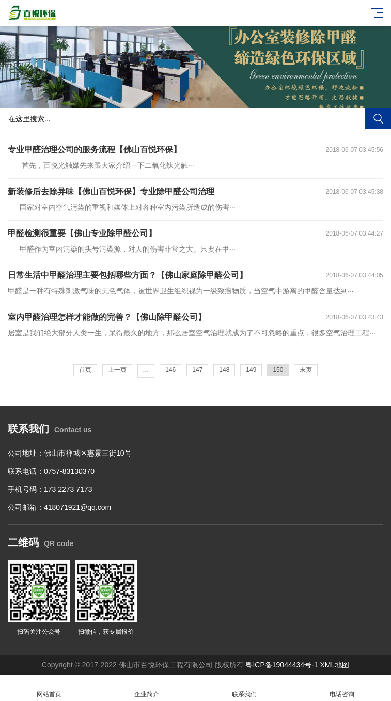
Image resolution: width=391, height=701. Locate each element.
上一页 (117, 369)
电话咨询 (342, 688)
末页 (306, 369)
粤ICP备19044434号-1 (281, 665)
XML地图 (334, 665)
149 (251, 369)
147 (197, 369)
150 (278, 369)
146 (170, 369)
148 (224, 369)
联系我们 (244, 688)
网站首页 (49, 688)
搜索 (378, 118)
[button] (183, 99)
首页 (85, 369)
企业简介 (146, 688)
